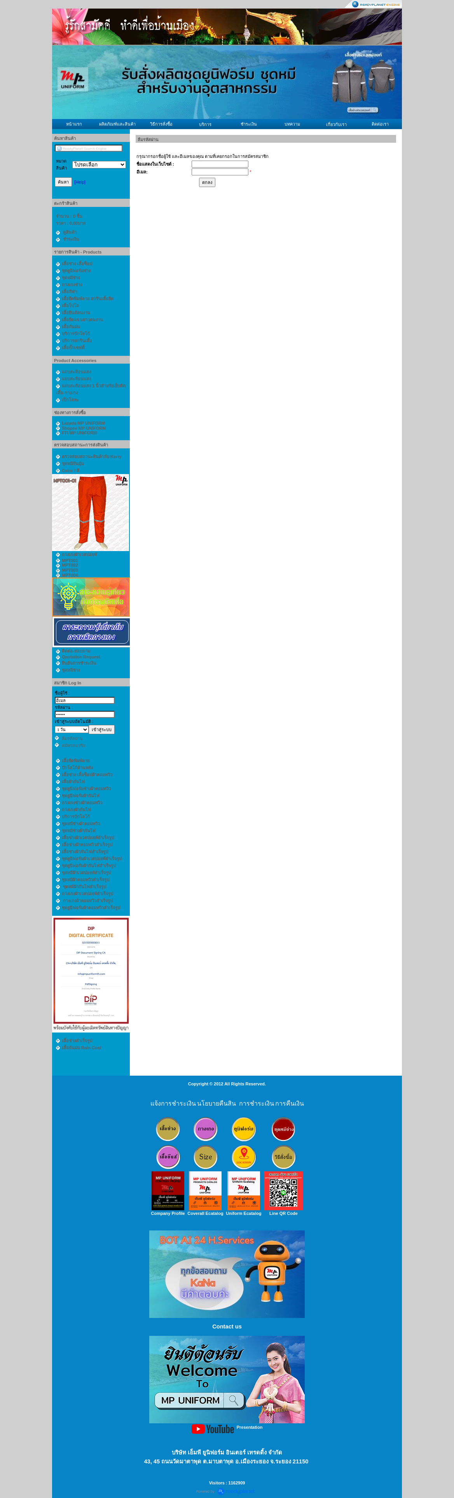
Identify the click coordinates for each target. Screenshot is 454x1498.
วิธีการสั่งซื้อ (161, 124)
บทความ (292, 124)
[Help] (80, 182)
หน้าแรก (74, 124)
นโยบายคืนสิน (216, 1103)
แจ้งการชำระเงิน (173, 1103)
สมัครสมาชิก (74, 745)
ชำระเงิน (249, 124)
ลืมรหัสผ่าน (72, 738)
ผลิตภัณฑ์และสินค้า (117, 124)
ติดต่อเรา (380, 124)
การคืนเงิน (289, 1103)
